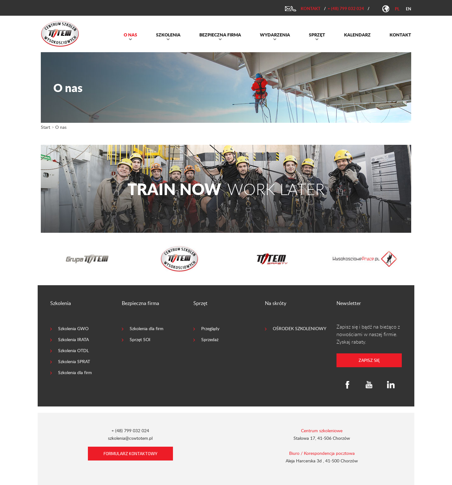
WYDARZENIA (275, 34)
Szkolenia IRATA (73, 339)
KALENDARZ (357, 34)
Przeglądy (210, 328)
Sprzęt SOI (140, 339)
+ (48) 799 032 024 (346, 8)
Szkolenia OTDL (73, 350)
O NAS (130, 34)
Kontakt (310, 8)
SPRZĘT (317, 34)
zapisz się (369, 360)
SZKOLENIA (168, 34)
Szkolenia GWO (73, 328)
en (408, 9)
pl (397, 9)
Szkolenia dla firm (75, 372)
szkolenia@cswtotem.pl (130, 438)
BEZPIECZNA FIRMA (220, 34)
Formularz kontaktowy (130, 453)
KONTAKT (400, 34)
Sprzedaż (209, 339)
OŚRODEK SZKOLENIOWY (299, 328)
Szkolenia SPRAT (74, 361)
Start (45, 127)
